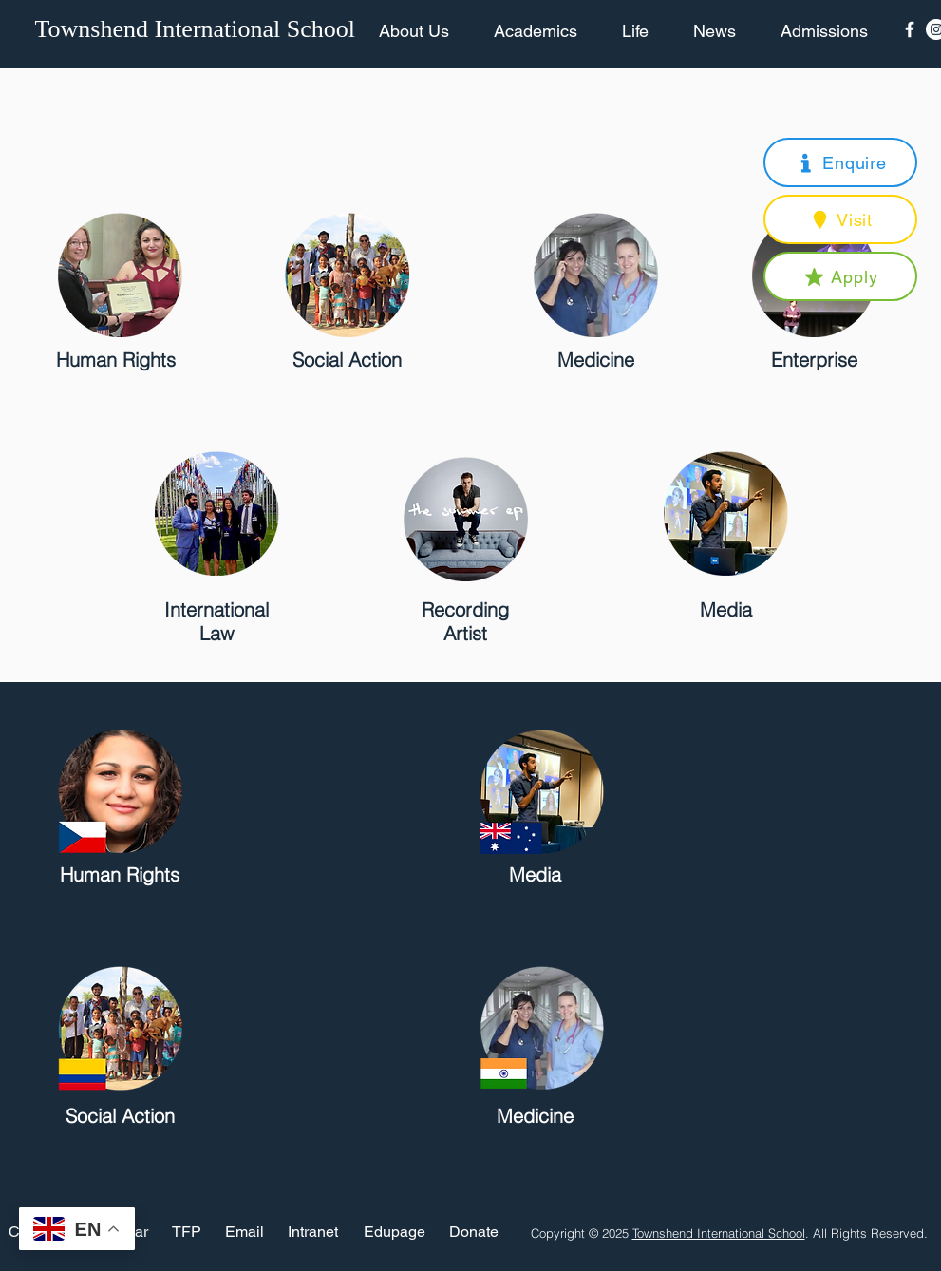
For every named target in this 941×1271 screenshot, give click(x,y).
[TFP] (186, 1232)
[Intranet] (313, 1232)
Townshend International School (718, 1233)
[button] (840, 162)
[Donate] (474, 1232)
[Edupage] (394, 1232)
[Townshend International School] (198, 29)
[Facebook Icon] (909, 29)
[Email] (244, 1232)
